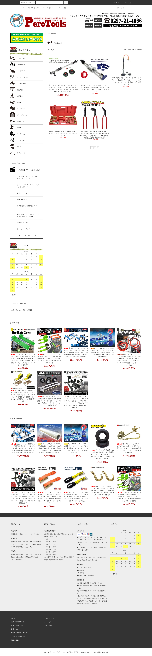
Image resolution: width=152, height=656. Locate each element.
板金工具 (54, 33)
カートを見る (48, 622)
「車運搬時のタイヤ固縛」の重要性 (21, 310)
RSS (12, 640)
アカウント (115, 2)
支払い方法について (17, 622)
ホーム (22, 8)
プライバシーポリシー (18, 636)
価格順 (134, 49)
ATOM (17, 640)
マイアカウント (49, 618)
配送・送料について (17, 625)
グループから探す (46, 8)
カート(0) (127, 2)
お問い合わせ (119, 8)
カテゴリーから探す (32, 8)
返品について (15, 629)
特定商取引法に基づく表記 (19, 633)
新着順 (139, 49)
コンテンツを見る (60, 8)
